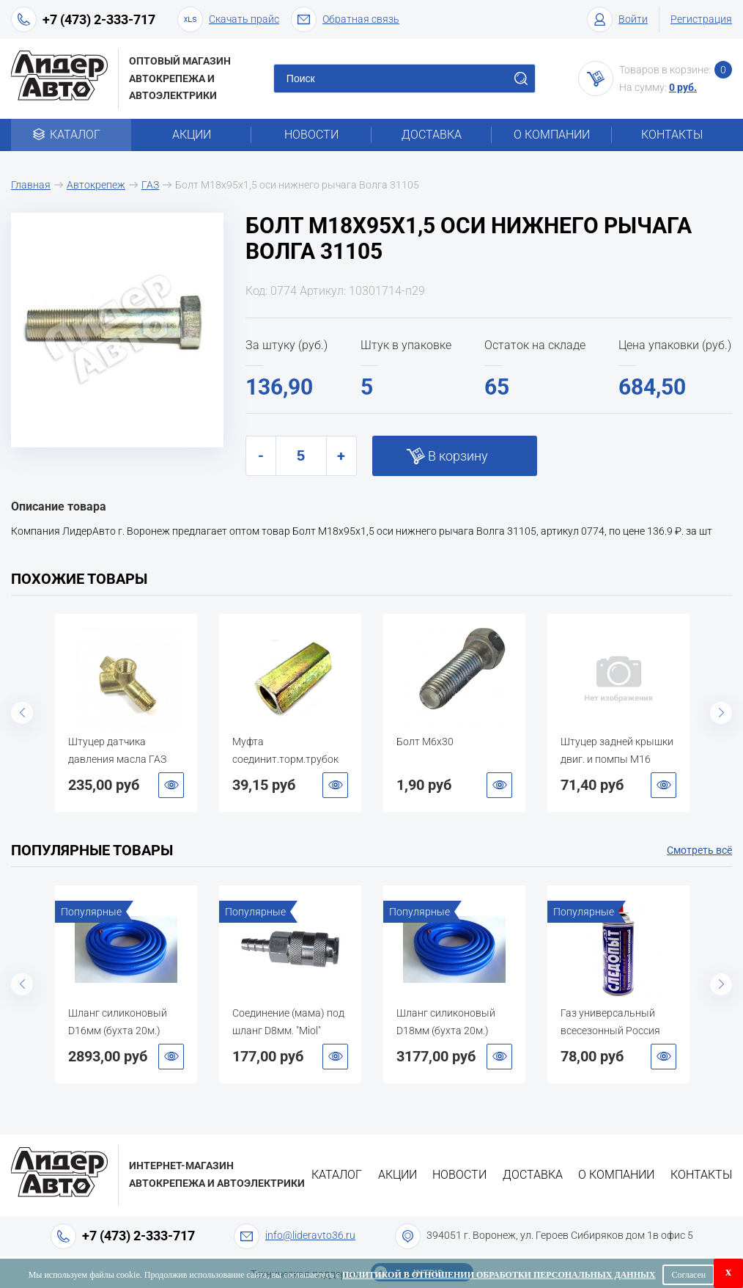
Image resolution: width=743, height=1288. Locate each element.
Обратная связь (345, 19)
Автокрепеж (96, 185)
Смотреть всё (699, 850)
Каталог (71, 135)
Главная (31, 185)
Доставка (432, 135)
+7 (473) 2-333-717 (98, 19)
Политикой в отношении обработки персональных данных (498, 1275)
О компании (552, 135)
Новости (311, 135)
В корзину (458, 456)
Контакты (672, 135)
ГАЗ (150, 185)
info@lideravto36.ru (310, 1235)
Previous (22, 713)
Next (721, 713)
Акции (191, 135)
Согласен (688, 1275)
